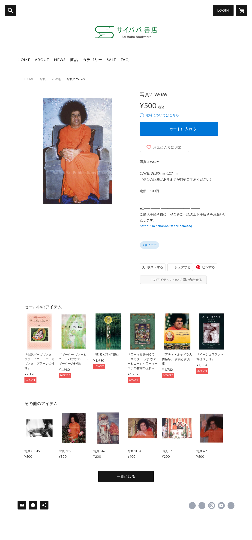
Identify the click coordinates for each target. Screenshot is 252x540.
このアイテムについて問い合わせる (176, 280)
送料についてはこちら (162, 115)
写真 (43, 79)
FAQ (125, 59)
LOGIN (223, 10)
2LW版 (56, 79)
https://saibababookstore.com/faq (166, 226)
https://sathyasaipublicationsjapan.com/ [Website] (231, 505)
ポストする (155, 267)
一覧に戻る (126, 476)
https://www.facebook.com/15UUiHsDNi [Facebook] (192, 505)
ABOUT (42, 59)
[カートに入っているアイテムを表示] (241, 10)
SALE (111, 59)
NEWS (60, 59)
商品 (74, 59)
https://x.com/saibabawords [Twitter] (201, 505)
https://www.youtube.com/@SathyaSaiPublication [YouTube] (221, 505)
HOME (24, 59)
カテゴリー (92, 59)
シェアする (182, 267)
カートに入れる (183, 128)
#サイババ (149, 245)
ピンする (208, 267)
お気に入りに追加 (167, 147)
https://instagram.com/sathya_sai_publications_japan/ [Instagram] (211, 505)
